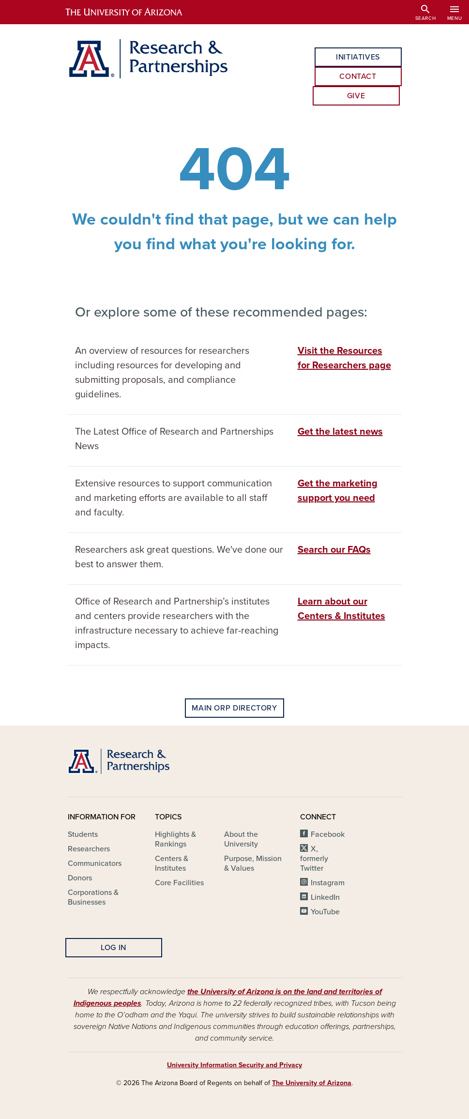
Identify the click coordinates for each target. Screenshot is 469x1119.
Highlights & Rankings (175, 839)
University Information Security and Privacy (234, 1065)
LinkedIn (325, 897)
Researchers (89, 849)
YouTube (325, 912)
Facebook (328, 834)
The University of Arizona (311, 1083)
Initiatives (358, 57)
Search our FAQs (334, 550)
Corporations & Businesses (93, 897)
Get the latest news (340, 432)
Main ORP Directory (234, 708)
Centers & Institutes (171, 863)
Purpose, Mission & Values (253, 863)
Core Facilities (179, 883)
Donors (80, 878)
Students (83, 834)
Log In (113, 948)
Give (356, 96)
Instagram (328, 883)
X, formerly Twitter (314, 858)
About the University (241, 839)
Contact (357, 76)
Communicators (94, 863)
